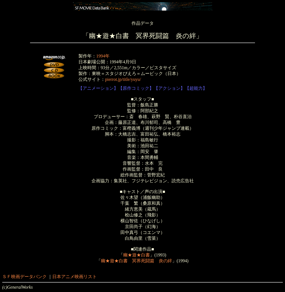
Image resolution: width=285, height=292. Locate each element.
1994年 (103, 56)
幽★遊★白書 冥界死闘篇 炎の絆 (136, 260)
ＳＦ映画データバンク (24, 276)
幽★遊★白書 (136, 255)
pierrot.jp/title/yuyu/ (123, 79)
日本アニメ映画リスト (74, 276)
